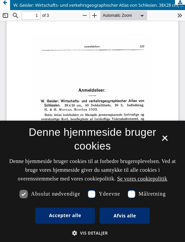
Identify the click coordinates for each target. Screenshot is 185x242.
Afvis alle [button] (125, 215)
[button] (92, 233)
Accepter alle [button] (65, 215)
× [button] (165, 140)
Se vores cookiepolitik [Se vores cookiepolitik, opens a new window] (142, 179)
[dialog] (92, 181)
